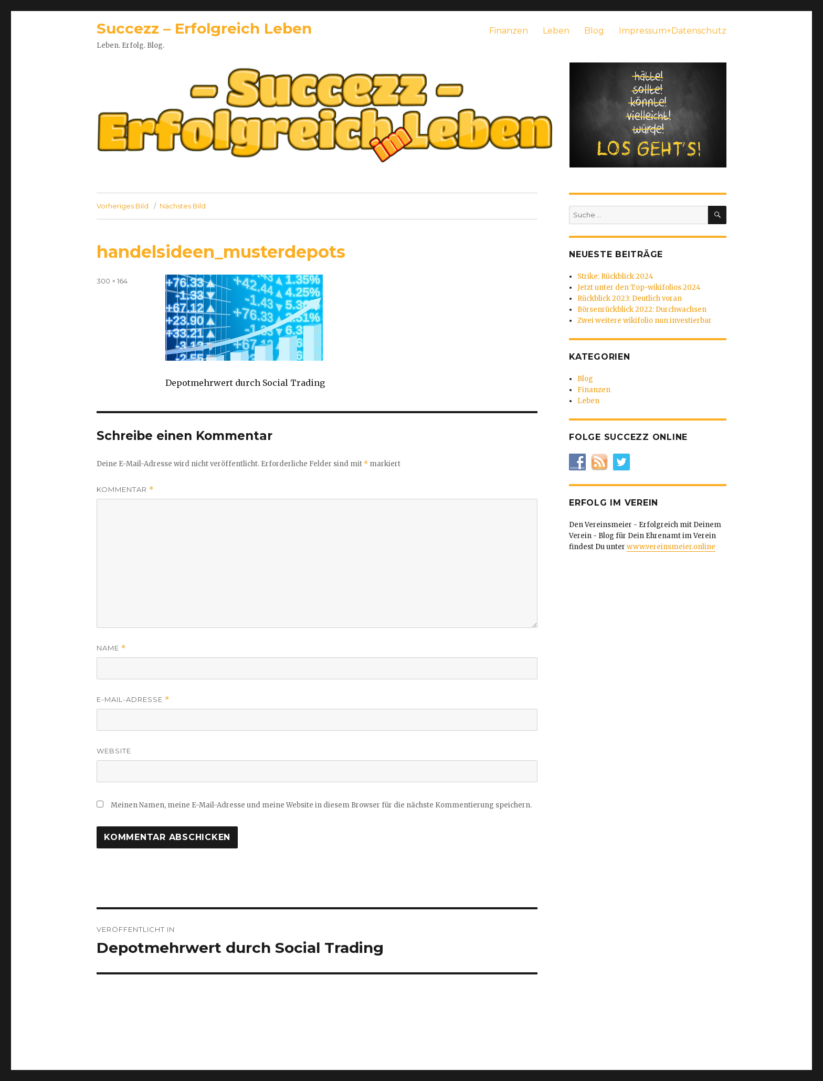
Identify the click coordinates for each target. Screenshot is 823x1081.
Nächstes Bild (183, 206)
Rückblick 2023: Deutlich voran (629, 298)
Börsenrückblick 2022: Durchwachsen (641, 309)
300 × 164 (112, 281)
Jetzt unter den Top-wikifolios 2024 (639, 287)
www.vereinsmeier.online (671, 546)
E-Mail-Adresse (133, 699)
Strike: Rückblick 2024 (615, 276)
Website (114, 751)
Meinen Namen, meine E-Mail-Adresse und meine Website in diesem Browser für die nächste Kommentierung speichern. (321, 805)
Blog (594, 31)
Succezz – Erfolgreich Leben (204, 28)
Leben (556, 31)
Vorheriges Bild (123, 206)
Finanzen (508, 31)
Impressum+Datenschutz (672, 31)
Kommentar (125, 489)
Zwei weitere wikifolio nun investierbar (644, 320)
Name (111, 648)
